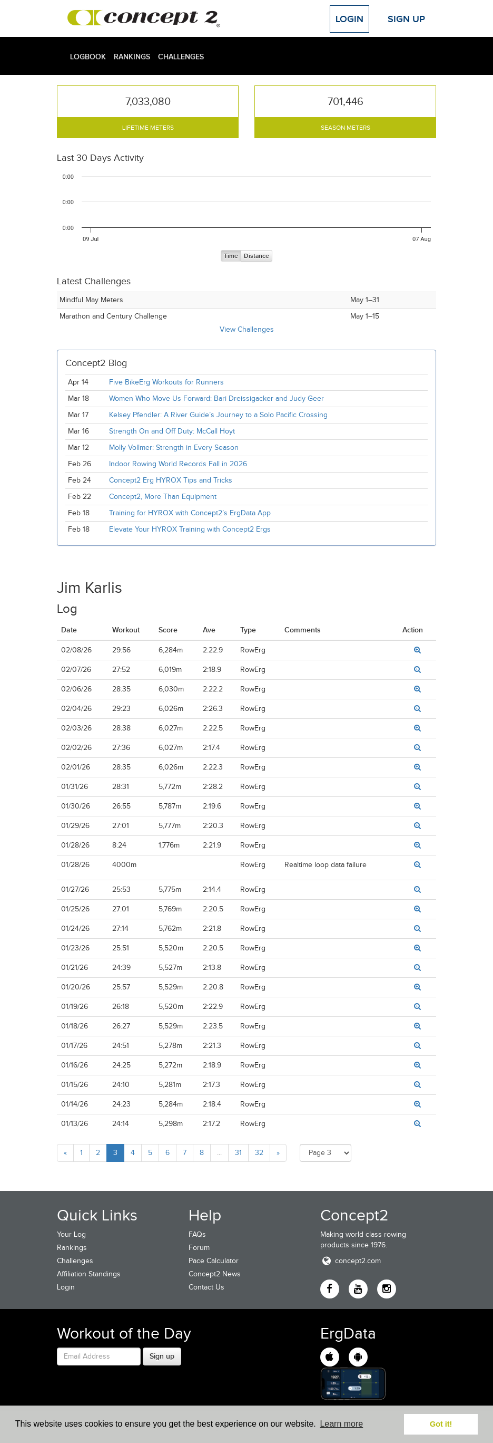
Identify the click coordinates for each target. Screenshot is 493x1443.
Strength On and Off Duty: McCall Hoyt (172, 431)
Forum (199, 1248)
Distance (256, 256)
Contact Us (206, 1287)
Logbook (88, 56)
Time (231, 256)
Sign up (162, 1356)
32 (259, 1153)
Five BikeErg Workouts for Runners (166, 382)
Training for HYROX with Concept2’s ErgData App (190, 513)
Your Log (71, 1234)
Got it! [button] (441, 1424)
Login (349, 19)
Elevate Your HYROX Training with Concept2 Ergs (190, 529)
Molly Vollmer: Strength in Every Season (174, 447)
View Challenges (247, 329)
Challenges (181, 56)
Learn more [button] (341, 1423)
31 (238, 1153)
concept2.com (350, 1261)
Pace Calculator (214, 1261)
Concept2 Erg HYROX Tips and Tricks (170, 480)
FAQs (197, 1234)
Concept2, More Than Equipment (162, 497)
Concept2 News (215, 1274)
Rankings (132, 56)
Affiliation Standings (89, 1274)
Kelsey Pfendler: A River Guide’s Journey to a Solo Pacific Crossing (218, 415)
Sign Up (406, 19)
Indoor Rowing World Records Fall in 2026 (178, 464)
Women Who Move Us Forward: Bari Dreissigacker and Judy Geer (216, 398)
